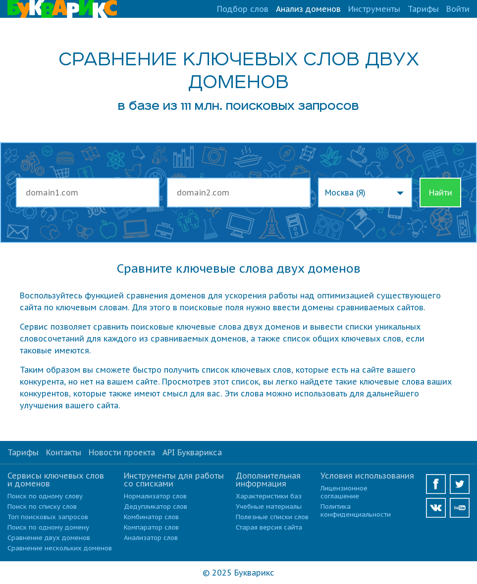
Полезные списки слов (272, 517)
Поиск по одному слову (45, 496)
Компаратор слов (151, 527)
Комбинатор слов (151, 517)
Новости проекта (122, 452)
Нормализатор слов (155, 496)
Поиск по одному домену (48, 527)
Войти (458, 9)
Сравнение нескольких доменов (59, 548)
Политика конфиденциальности (355, 510)
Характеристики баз (269, 496)
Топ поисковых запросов (47, 517)
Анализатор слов (151, 538)
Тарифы (423, 9)
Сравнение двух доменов (48, 538)
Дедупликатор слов (155, 506)
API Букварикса (192, 452)
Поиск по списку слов (42, 506)
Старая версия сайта (269, 527)
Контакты (63, 452)
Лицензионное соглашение (344, 492)
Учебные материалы (269, 506)
